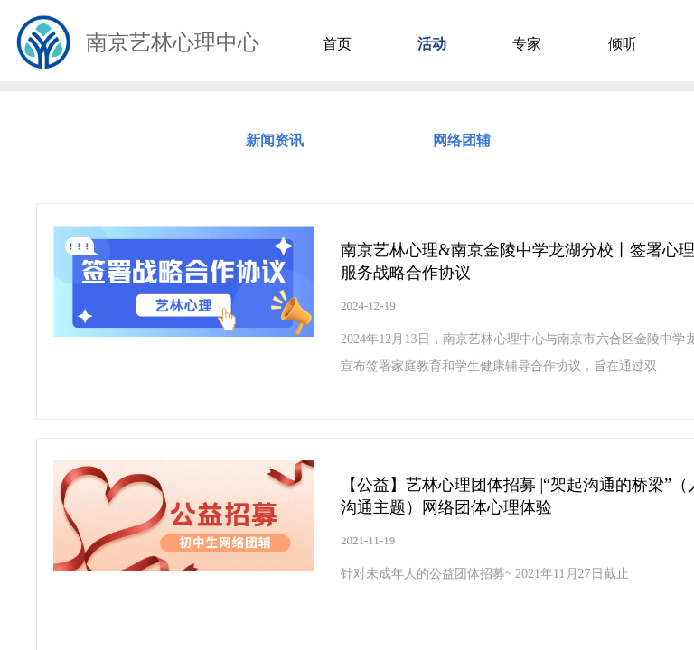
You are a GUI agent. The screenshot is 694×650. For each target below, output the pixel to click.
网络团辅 (462, 140)
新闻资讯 (275, 140)
